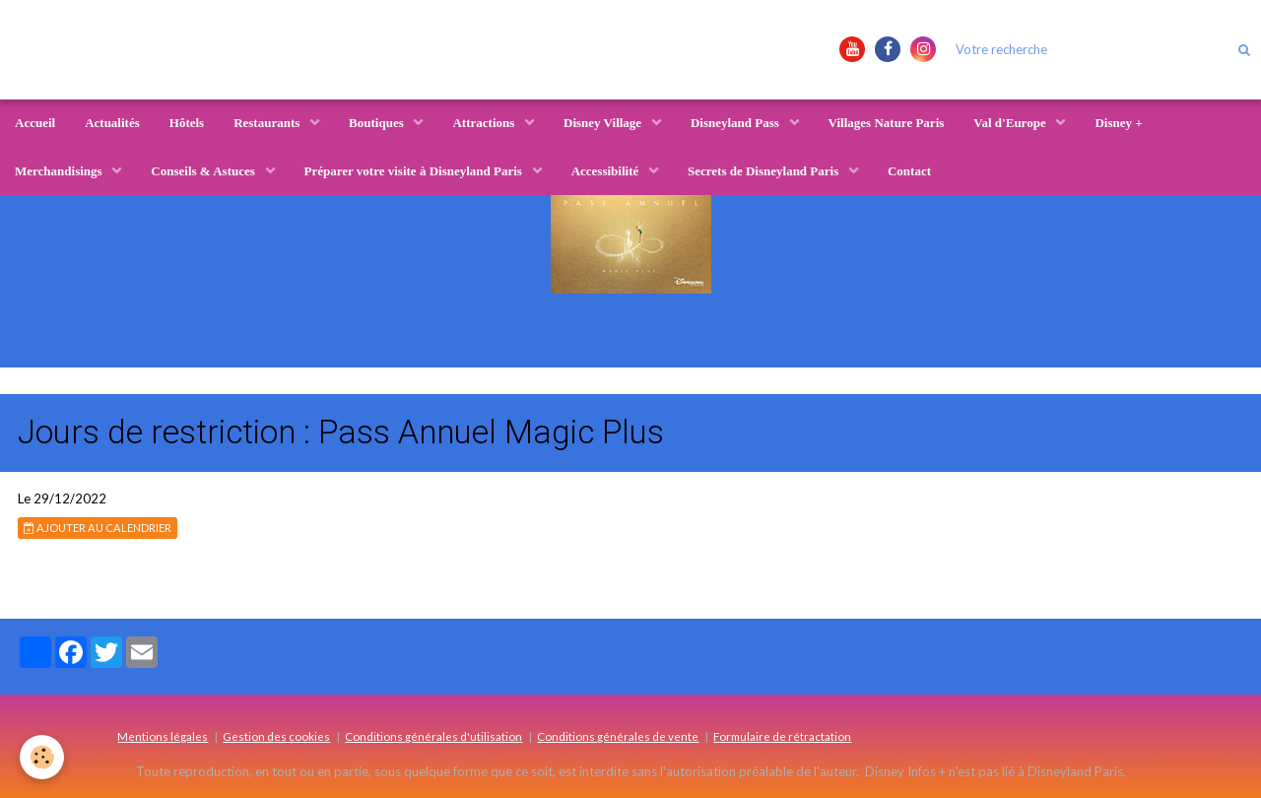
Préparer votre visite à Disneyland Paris (415, 171)
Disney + (1118, 122)
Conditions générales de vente (617, 736)
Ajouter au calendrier (97, 527)
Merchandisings (60, 171)
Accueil (35, 122)
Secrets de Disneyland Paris (764, 171)
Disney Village (604, 122)
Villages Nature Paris (887, 122)
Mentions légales (162, 736)
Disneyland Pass (736, 122)
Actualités (112, 122)
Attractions (484, 122)
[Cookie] (42, 757)
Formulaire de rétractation (782, 736)
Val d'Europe (1011, 122)
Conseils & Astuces (204, 171)
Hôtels (186, 122)
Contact (909, 171)
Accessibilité (606, 171)
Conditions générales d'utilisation (433, 736)
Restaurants (267, 122)
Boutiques (378, 122)
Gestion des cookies (276, 736)
